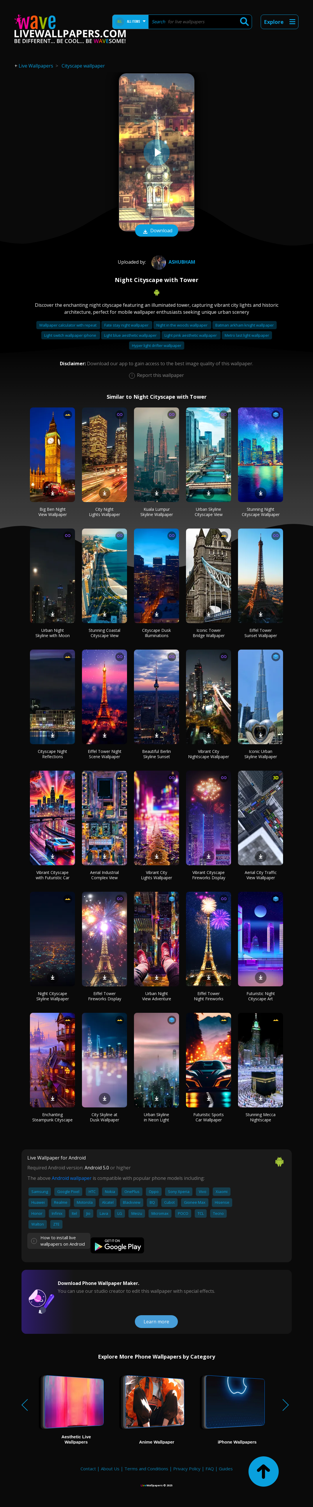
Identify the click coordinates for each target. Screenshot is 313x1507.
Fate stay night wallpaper (126, 325)
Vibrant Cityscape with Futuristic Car (52, 875)
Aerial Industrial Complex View (104, 875)
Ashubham (172, 262)
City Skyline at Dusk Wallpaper (104, 1117)
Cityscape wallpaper (83, 66)
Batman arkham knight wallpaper (244, 325)
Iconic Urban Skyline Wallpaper (260, 754)
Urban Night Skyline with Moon (52, 632)
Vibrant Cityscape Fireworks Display (208, 875)
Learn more (156, 1321)
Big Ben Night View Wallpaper (52, 511)
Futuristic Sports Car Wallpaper (208, 1117)
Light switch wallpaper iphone (70, 335)
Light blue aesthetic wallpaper (131, 335)
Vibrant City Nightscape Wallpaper (208, 754)
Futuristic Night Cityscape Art (260, 996)
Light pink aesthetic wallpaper (191, 335)
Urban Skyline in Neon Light (156, 1117)
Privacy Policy (187, 1468)
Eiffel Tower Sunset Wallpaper (260, 632)
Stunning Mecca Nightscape (261, 1117)
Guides (226, 1468)
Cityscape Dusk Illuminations (156, 632)
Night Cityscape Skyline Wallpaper (52, 996)
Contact (88, 1468)
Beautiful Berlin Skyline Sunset (156, 754)
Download (156, 231)
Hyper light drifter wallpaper (156, 345)
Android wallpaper (72, 1178)
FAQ (209, 1468)
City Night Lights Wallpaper (104, 511)
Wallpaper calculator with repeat (68, 325)
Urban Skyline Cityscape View (209, 511)
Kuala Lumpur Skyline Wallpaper (156, 511)
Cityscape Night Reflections (52, 754)
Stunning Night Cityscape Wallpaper (261, 511)
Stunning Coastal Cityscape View (104, 632)
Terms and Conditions (146, 1468)
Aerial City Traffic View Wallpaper (261, 875)
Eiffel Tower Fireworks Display (104, 996)
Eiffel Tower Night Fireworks (208, 996)
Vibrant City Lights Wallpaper (156, 875)
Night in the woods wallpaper (182, 325)
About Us (110, 1468)
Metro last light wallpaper (247, 335)
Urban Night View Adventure (156, 996)
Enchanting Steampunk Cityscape (52, 1117)
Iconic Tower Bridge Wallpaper (209, 632)
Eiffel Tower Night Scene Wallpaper (104, 754)
